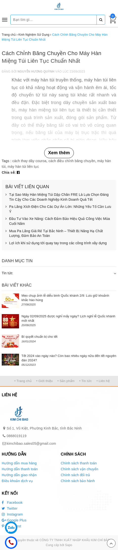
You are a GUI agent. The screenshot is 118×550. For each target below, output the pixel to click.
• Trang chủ (23, 381)
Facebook (12, 502)
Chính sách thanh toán (79, 463)
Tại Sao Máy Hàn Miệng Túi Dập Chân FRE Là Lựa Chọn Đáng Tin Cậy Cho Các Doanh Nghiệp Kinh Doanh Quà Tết (57, 197)
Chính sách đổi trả (75, 475)
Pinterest (11, 526)
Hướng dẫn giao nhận (19, 475)
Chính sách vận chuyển (79, 469)
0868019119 (16, 436)
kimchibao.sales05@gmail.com (31, 443)
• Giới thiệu (44, 381)
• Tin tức (85, 381)
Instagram (12, 514)
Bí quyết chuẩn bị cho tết (39, 336)
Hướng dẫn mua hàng (19, 463)
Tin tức (7, 273)
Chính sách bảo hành (78, 481)
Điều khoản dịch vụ (17, 481)
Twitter (10, 508)
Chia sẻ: (9, 172)
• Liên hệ (103, 381)
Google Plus (14, 520)
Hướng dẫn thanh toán (20, 469)
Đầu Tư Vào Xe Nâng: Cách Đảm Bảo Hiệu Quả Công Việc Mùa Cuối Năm (57, 221)
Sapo (68, 545)
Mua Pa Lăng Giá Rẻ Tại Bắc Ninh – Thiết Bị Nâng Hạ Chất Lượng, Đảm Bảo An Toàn (54, 233)
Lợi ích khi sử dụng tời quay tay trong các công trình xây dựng (56, 243)
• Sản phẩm (66, 381)
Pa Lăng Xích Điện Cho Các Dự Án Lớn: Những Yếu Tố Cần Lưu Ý (58, 209)
